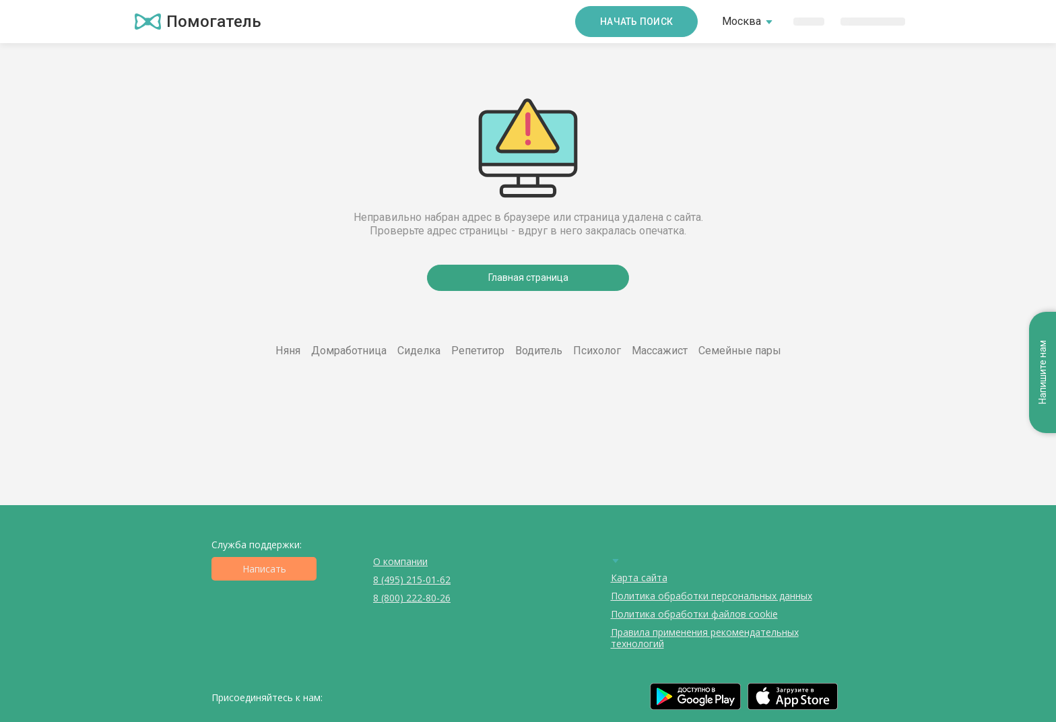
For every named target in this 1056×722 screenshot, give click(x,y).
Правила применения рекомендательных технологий (705, 637)
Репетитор (477, 350)
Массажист (660, 350)
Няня (287, 350)
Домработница (349, 350)
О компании (400, 561)
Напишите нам (1042, 373)
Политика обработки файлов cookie (694, 614)
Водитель (538, 350)
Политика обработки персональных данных (711, 595)
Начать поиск (636, 21)
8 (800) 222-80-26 (412, 597)
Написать (264, 568)
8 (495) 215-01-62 (412, 579)
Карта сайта (639, 577)
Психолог (597, 350)
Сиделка (418, 350)
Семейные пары (739, 350)
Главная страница (528, 277)
